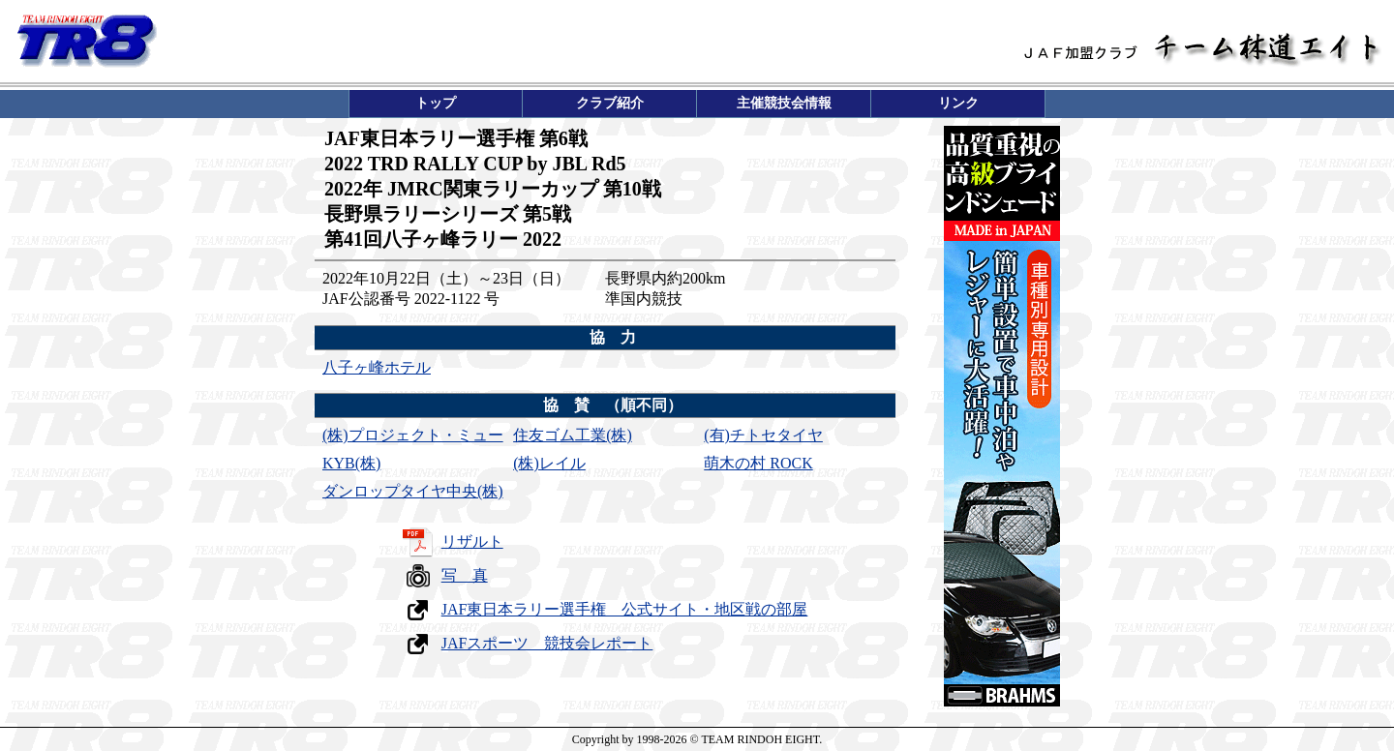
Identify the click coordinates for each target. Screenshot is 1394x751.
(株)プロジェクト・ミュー (412, 435)
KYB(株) (351, 463)
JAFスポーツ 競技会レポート (547, 643)
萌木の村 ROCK (758, 463)
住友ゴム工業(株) (572, 435)
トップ (435, 103)
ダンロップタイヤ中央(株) (412, 491)
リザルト (472, 541)
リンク (958, 103)
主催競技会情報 (784, 103)
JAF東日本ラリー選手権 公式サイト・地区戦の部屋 (624, 609)
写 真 (464, 575)
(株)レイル (549, 463)
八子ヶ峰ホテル (376, 367)
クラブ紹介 (610, 103)
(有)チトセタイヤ (763, 435)
